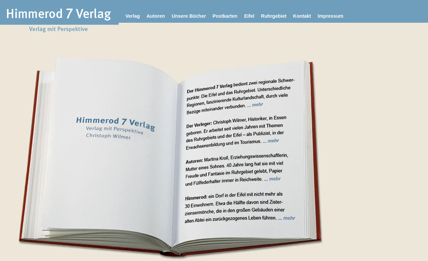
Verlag (132, 16)
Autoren (155, 16)
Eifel (249, 16)
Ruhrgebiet (274, 16)
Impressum (330, 16)
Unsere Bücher (189, 16)
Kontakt (302, 16)
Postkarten (225, 16)
